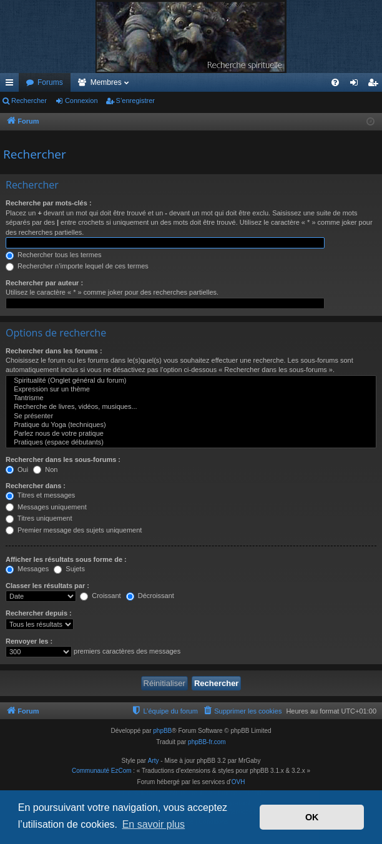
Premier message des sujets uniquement (74, 530)
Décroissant (150, 595)
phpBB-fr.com (207, 741)
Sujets (69, 568)
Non (45, 469)
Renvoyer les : (29, 641)
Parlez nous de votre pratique (191, 433)
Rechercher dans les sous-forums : (63, 459)
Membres (106, 82)
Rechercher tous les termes (54, 254)
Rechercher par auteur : (44, 283)
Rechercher (29, 100)
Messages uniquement (46, 507)
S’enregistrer (135, 100)
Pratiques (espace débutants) (191, 442)
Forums (50, 82)
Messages (27, 568)
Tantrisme (191, 398)
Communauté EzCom (102, 770)
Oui (17, 469)
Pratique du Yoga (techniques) (191, 425)
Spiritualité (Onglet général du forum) (191, 380)
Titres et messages (40, 495)
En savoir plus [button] (153, 824)
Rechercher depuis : (39, 613)
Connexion (81, 100)
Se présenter (191, 416)
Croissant (100, 595)
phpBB (162, 730)
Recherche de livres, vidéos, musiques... (191, 407)
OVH (238, 781)
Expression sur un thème (191, 389)
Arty (153, 760)
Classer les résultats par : (47, 585)
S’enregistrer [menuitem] (375, 85)
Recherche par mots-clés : (49, 203)
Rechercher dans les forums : (54, 351)
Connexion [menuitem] (356, 85)
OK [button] (312, 817)
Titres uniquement (39, 518)
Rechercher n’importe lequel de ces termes (77, 266)
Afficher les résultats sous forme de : (66, 559)
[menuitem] (335, 82)
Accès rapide (12, 85)
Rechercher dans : (36, 485)
